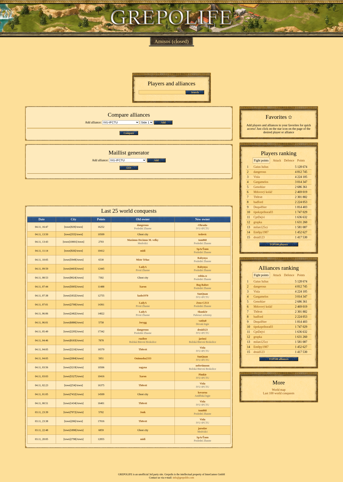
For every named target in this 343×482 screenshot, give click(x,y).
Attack (277, 160)
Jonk (142, 412)
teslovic (202, 234)
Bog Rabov (202, 284)
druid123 (203, 329)
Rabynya (203, 257)
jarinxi (202, 338)
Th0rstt (143, 349)
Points (301, 160)
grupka (258, 222)
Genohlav (259, 187)
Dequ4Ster (260, 207)
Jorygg (143, 322)
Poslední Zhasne (142, 228)
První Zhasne (143, 270)
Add (163, 122)
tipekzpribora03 (263, 212)
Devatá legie (202, 324)
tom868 (202, 240)
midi (142, 250)
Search (195, 92)
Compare (129, 133)
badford (258, 202)
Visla (202, 347)
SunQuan (202, 293)
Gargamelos (261, 182)
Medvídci (143, 243)
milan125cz (261, 227)
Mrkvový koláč (263, 192)
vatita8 (202, 320)
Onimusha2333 (142, 358)
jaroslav (202, 428)
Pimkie (202, 374)
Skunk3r (203, 311)
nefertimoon (203, 365)
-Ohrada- (202, 225)
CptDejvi (259, 217)
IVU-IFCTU (202, 228)
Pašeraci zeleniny (202, 315)
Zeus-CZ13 (202, 302)
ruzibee (143, 338)
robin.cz (202, 275)
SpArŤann (203, 249)
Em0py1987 (261, 232)
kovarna (202, 392)
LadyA (143, 266)
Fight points (261, 160)
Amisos (162, 41)
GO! (128, 167)
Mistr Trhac (143, 259)
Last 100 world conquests (278, 393)
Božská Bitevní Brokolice (142, 342)
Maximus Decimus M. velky (143, 240)
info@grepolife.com (183, 477)
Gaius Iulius (261, 166)
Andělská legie (202, 395)
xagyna (143, 367)
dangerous (143, 225)
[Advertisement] (171, 59)
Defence (289, 160)
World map (278, 389)
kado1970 (142, 295)
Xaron (142, 286)
